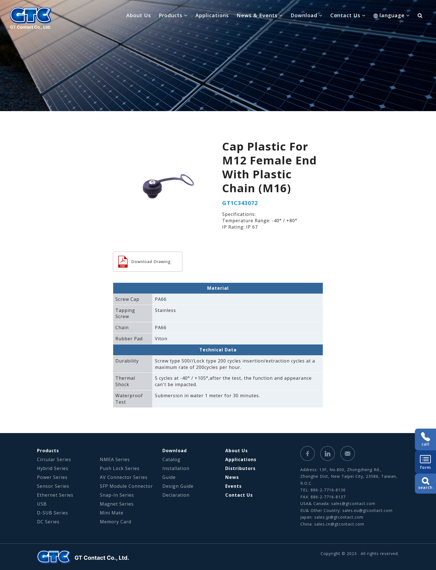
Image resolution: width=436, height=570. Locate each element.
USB (42, 504)
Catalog (171, 459)
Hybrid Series (52, 468)
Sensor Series (53, 486)
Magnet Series (117, 504)
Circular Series (54, 459)
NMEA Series (115, 459)
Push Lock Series (120, 468)
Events (233, 486)
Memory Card (115, 522)
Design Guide (178, 486)
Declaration (176, 495)
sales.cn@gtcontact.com (339, 524)
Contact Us (239, 495)
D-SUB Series (52, 513)
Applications (212, 15)
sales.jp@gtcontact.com (338, 517)
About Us (138, 15)
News (232, 477)
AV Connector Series (124, 477)
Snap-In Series (117, 495)
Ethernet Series (55, 495)
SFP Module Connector (126, 486)
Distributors (240, 468)
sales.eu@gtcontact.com (367, 510)
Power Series (52, 477)
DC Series (48, 522)
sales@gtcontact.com (353, 503)
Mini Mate (111, 513)
